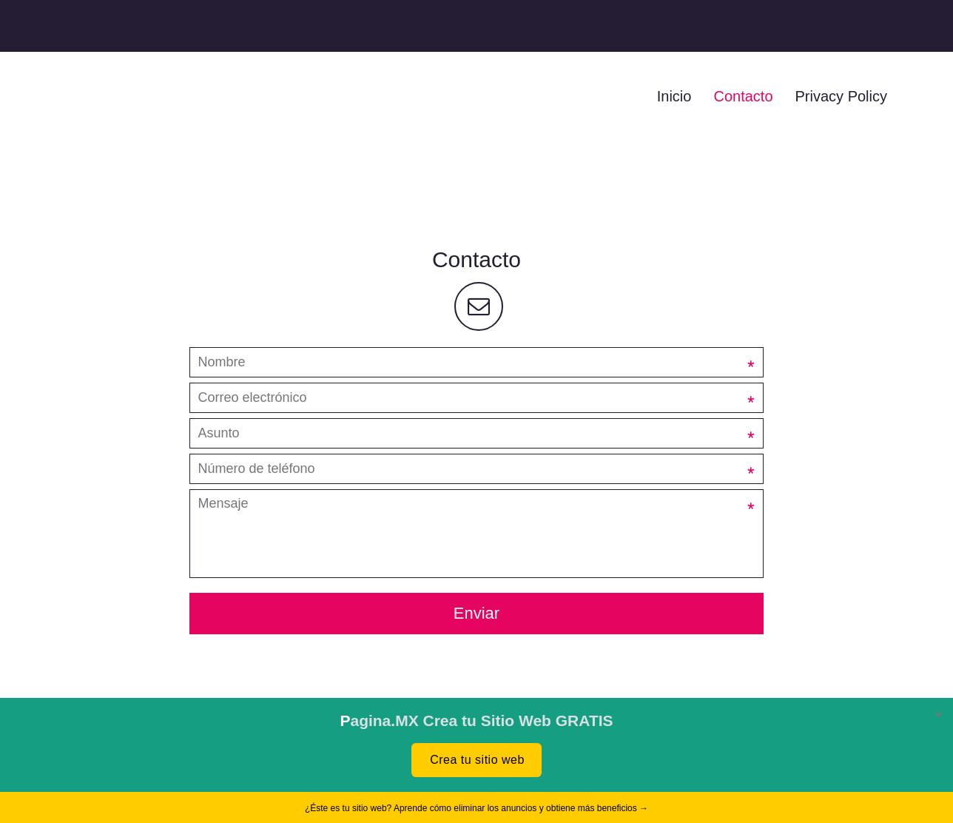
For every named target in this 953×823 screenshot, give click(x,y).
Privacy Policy (841, 96)
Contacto (742, 96)
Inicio (674, 96)
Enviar (476, 613)
